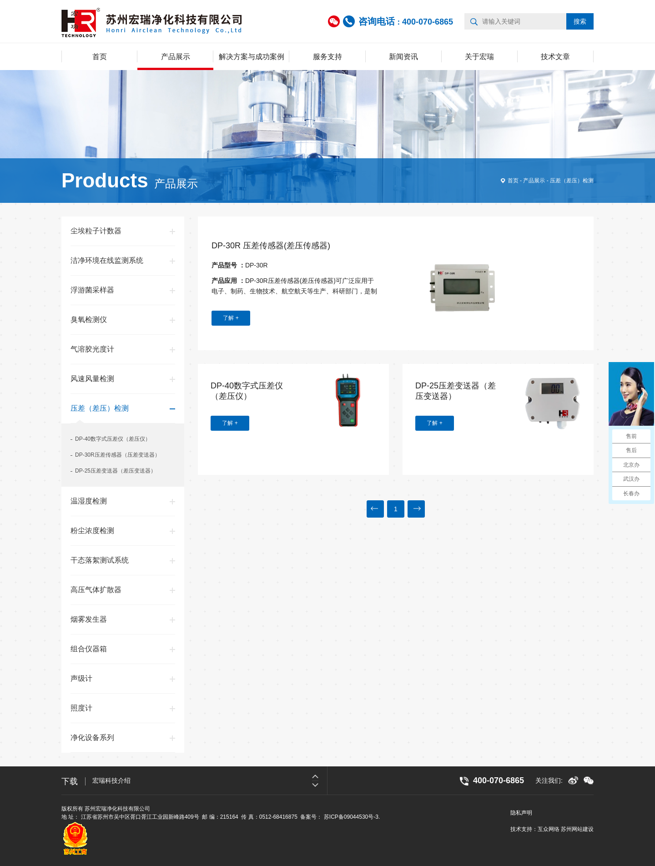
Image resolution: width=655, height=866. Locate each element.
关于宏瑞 (479, 56)
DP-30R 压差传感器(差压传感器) (271, 245)
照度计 (81, 708)
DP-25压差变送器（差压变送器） (115, 471)
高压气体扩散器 (96, 590)
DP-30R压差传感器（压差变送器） (117, 455)
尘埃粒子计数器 (96, 231)
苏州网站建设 (577, 829)
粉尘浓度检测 (92, 530)
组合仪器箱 (89, 649)
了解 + (230, 318)
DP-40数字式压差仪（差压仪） (113, 439)
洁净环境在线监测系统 (107, 260)
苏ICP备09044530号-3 (351, 817)
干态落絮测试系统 (100, 560)
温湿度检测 (89, 501)
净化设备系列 (92, 737)
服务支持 (327, 56)
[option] (209, 780)
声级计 (81, 678)
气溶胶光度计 (92, 349)
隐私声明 (521, 813)
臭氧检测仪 (89, 319)
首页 (99, 56)
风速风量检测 (92, 379)
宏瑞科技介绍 (111, 780)
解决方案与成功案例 (251, 56)
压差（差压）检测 (572, 180)
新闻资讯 (403, 56)
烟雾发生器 (89, 619)
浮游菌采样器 (92, 290)
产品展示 (175, 56)
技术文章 (555, 56)
